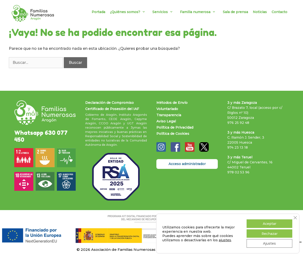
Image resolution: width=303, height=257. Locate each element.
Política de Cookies (172, 133)
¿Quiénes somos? (130, 12)
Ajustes (269, 243)
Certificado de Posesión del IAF (112, 109)
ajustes (225, 240)
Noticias (260, 12)
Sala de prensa (235, 12)
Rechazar (269, 233)
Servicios (165, 12)
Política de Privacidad (174, 127)
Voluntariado (167, 109)
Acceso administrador (187, 164)
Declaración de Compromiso (109, 103)
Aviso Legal (166, 121)
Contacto (279, 12)
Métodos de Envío (172, 103)
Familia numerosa (200, 12)
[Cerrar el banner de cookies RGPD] (295, 217)
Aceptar (269, 223)
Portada (98, 12)
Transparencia (168, 115)
